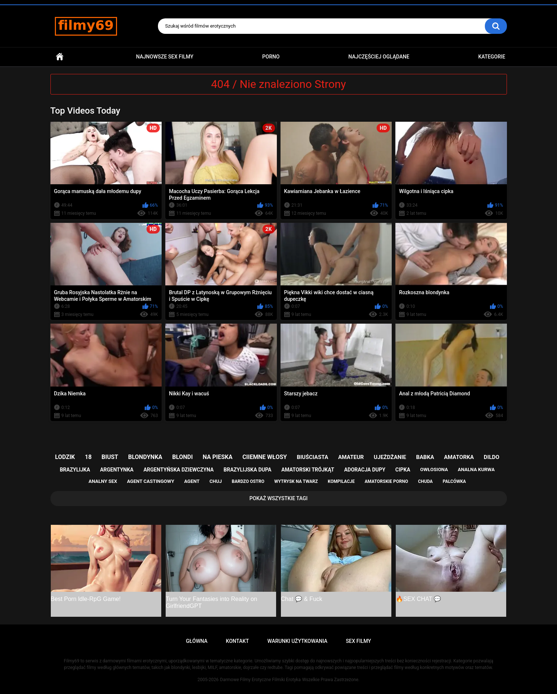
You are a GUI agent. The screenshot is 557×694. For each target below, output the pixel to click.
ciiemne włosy (264, 456)
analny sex (102, 481)
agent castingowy (150, 481)
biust (110, 456)
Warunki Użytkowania (297, 641)
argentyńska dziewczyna (179, 470)
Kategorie (491, 57)
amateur (351, 457)
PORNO (270, 57)
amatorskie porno (386, 481)
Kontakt (237, 641)
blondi (182, 456)
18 (88, 456)
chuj (215, 481)
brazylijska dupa (247, 470)
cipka (402, 470)
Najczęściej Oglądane (378, 57)
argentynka (117, 470)
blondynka (145, 456)
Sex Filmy (358, 641)
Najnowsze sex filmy (164, 57)
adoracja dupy (364, 470)
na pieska (218, 456)
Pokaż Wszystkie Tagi (279, 498)
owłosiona (434, 469)
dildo (491, 457)
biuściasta (312, 457)
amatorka (459, 457)
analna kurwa (476, 469)
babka (425, 457)
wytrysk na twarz (296, 481)
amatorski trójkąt (307, 470)
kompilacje (341, 481)
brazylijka (75, 470)
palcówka (454, 481)
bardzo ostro (248, 481)
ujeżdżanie (390, 457)
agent (192, 481)
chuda (425, 481)
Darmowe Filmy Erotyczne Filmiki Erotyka (260, 679)
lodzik (65, 456)
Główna (59, 56)
